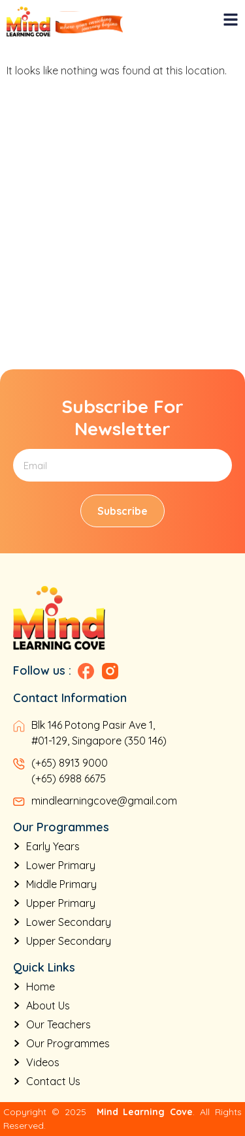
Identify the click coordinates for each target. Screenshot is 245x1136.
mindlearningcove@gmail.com (104, 800)
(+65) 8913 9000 (69, 762)
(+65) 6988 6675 (68, 778)
